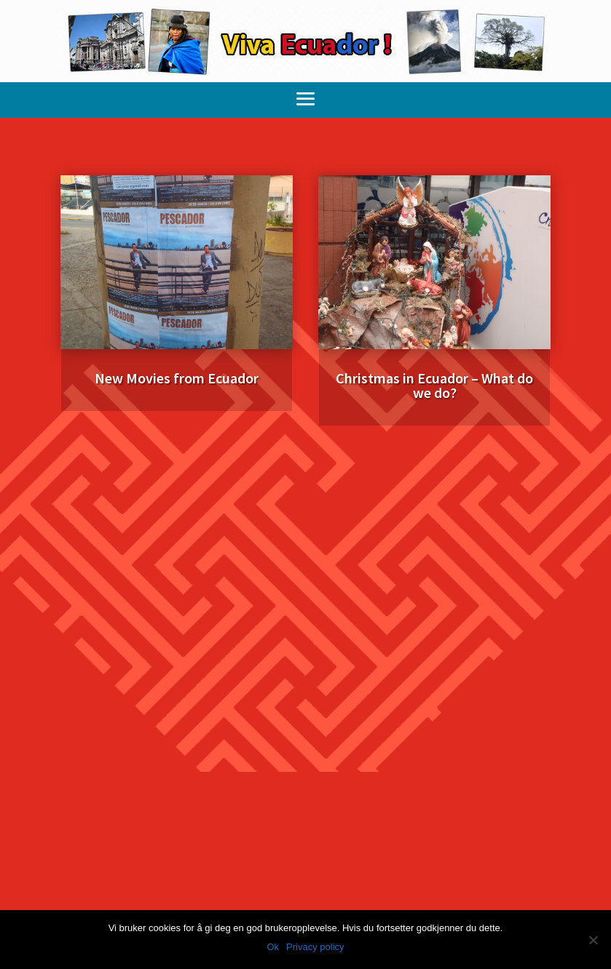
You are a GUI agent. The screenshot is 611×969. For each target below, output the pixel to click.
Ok (273, 946)
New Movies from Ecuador (177, 378)
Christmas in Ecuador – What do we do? (434, 385)
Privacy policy (315, 946)
